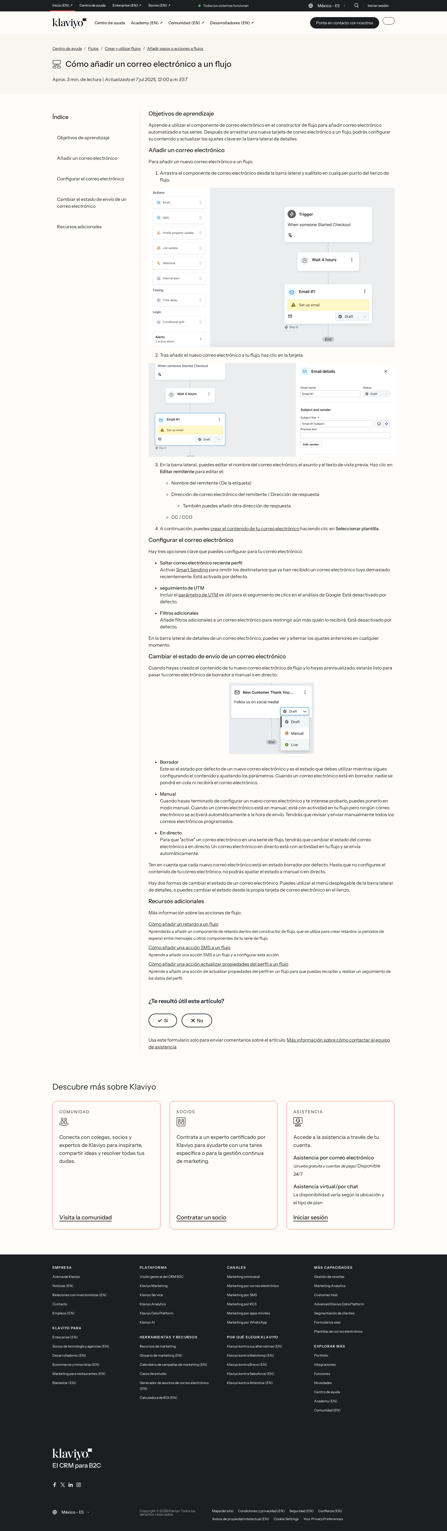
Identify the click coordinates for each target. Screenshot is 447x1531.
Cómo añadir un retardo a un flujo (183, 924)
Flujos (93, 48)
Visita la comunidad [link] (85, 1217)
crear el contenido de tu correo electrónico (254, 528)
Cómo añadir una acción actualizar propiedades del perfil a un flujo (218, 964)
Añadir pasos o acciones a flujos (175, 48)
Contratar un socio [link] (201, 1217)
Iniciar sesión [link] (310, 1217)
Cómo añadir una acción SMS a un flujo (189, 947)
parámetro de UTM (198, 595)
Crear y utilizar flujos (123, 48)
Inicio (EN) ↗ (62, 5)
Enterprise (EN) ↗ (127, 5)
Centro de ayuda (93, 5)
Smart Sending (192, 569)
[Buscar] (356, 5)
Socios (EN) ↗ (159, 5)
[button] (272, 267)
